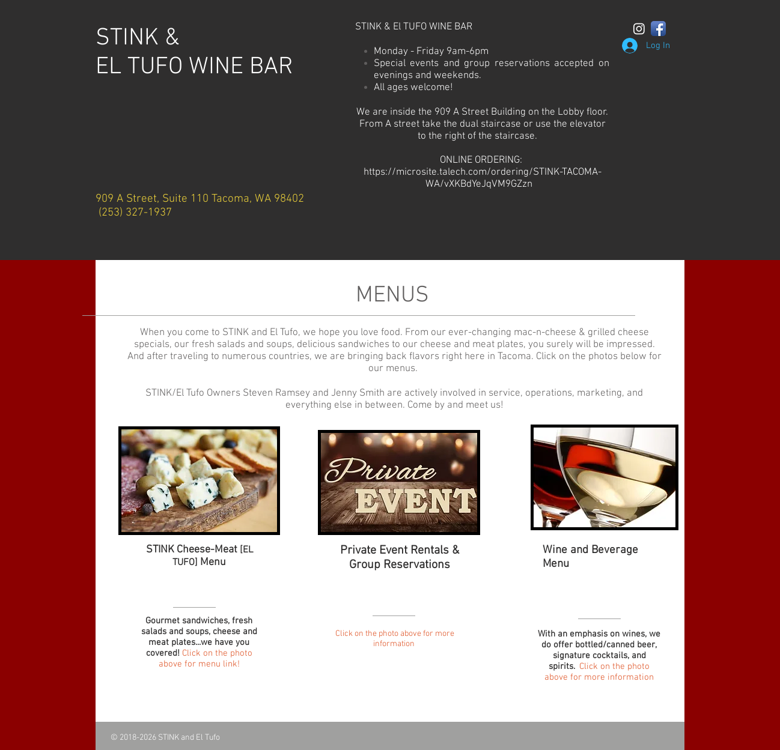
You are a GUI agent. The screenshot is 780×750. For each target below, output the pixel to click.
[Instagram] (639, 28)
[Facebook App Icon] (658, 28)
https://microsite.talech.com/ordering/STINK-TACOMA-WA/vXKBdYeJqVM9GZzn (483, 178)
